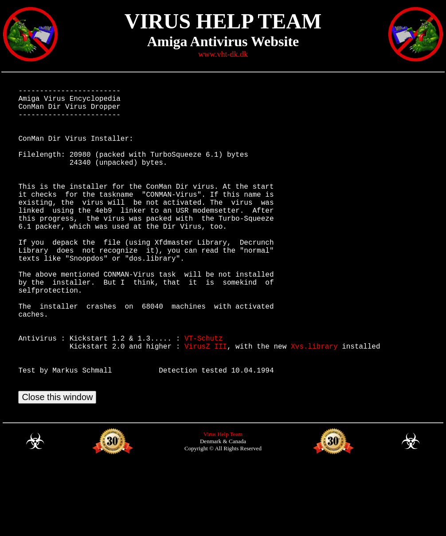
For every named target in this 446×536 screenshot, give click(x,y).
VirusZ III (205, 404)
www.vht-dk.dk (223, 54)
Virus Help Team (223, 503)
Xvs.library (314, 404)
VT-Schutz (203, 395)
